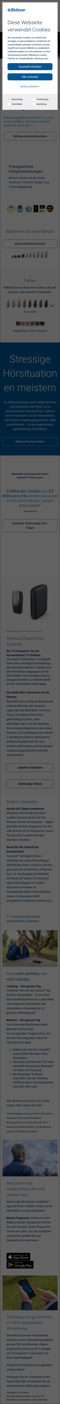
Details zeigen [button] (30, 86)
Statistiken (15, 104)
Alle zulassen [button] (30, 76)
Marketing (39, 104)
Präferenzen (40, 99)
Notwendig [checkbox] (15, 99)
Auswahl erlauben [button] (30, 66)
